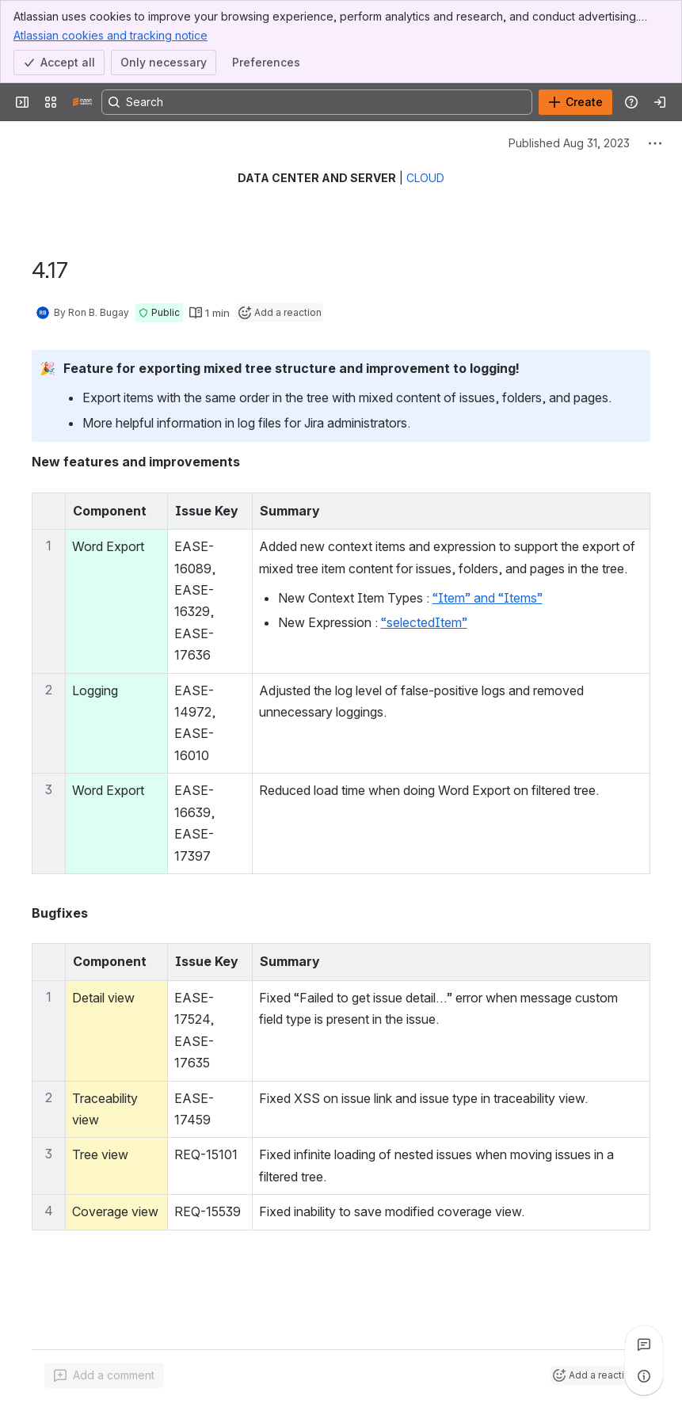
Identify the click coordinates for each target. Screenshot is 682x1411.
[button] (159, 312)
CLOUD (425, 177)
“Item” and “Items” (487, 598)
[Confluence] (82, 102)
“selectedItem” (424, 622)
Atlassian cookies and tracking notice (110, 35)
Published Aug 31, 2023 (569, 143)
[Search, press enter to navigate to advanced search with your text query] (316, 102)
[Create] (575, 102)
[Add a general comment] (104, 1375)
